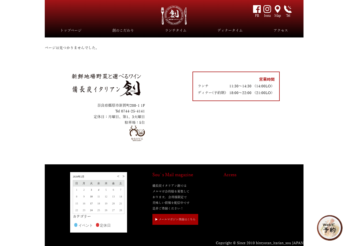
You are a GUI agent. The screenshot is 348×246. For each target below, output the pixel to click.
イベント (83, 225)
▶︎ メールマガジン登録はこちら (175, 219)
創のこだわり (123, 31)
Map (277, 16)
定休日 (103, 225)
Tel (288, 16)
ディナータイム (230, 31)
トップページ (71, 31)
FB (257, 16)
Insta (267, 16)
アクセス (280, 31)
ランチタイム (176, 31)
